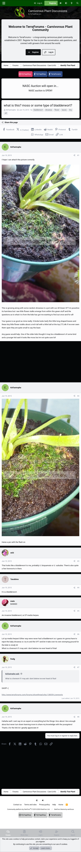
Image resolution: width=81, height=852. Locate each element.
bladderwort (38, 110)
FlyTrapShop (26, 74)
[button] (66, 3)
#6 (78, 634)
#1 (78, 155)
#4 (78, 588)
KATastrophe (11, 110)
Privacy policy (44, 805)
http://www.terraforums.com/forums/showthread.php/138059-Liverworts (32, 695)
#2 (78, 396)
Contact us (17, 805)
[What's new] (72, 3)
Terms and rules (30, 805)
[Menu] (4, 3)
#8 (78, 717)
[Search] (77, 3)
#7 (78, 667)
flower (56, 110)
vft (6, 113)
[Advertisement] (40, 362)
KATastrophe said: (12, 674)
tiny (70, 110)
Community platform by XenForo (28, 809)
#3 (78, 561)
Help (54, 805)
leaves (64, 110)
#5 (78, 611)
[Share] (74, 155)
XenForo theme (59, 809)
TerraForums (56, 74)
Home (61, 805)
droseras (48, 110)
